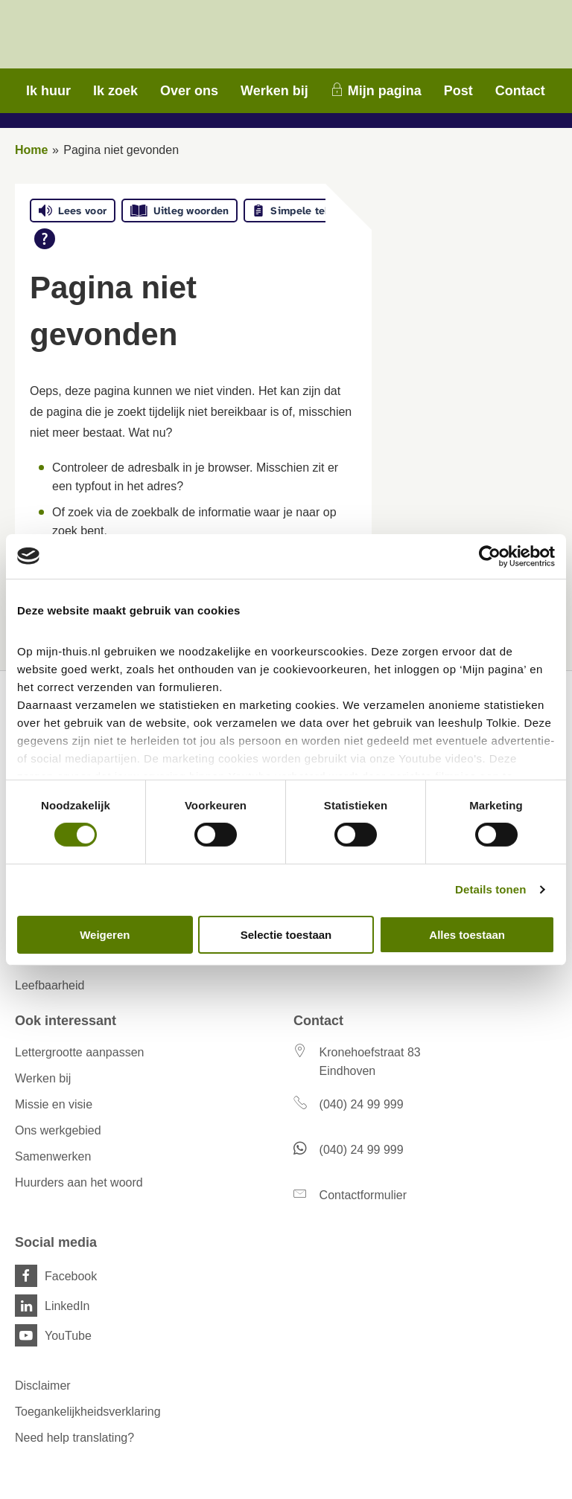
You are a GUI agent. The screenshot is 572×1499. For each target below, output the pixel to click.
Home (31, 150)
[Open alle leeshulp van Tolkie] (44, 238)
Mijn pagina (385, 90)
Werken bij (274, 90)
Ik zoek (115, 90)
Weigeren (105, 934)
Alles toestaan (467, 934)
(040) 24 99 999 (362, 1104)
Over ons (189, 90)
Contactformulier (363, 1195)
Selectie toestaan (286, 934)
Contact (520, 90)
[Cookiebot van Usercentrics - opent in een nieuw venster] (490, 556)
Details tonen (490, 889)
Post (458, 90)
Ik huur (48, 90)
